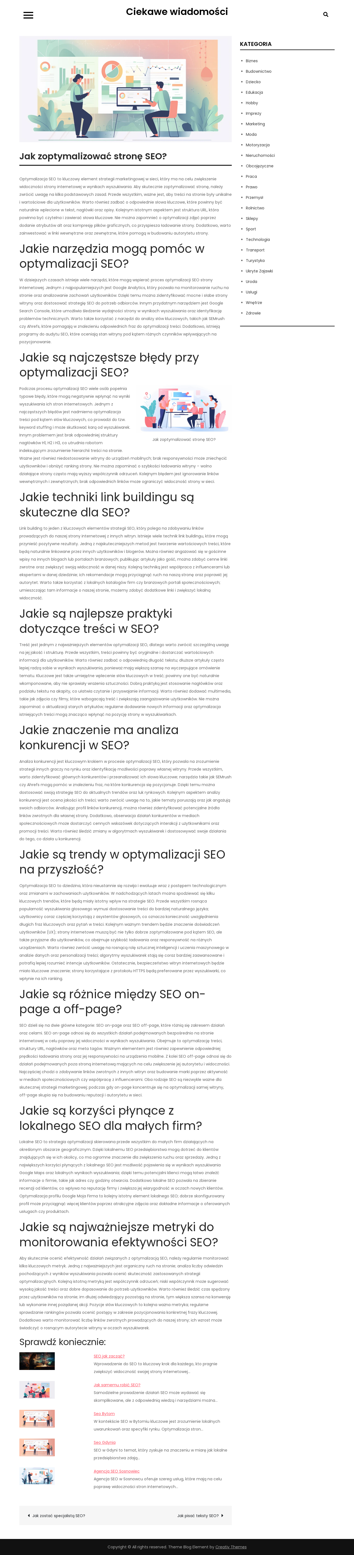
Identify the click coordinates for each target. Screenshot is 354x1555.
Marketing (255, 124)
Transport (255, 250)
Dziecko (253, 82)
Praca (251, 176)
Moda (251, 134)
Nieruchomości (260, 155)
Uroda (251, 281)
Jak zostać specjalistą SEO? (58, 1515)
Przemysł (254, 197)
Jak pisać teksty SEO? (198, 1515)
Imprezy (253, 113)
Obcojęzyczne (260, 166)
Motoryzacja (258, 145)
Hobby (252, 103)
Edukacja (254, 92)
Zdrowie (253, 313)
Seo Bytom (104, 1413)
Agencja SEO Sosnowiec (117, 1471)
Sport (251, 229)
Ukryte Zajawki (259, 271)
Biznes (252, 61)
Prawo (251, 187)
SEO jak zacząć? (109, 1356)
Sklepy (252, 218)
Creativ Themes (231, 1547)
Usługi (251, 292)
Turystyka (255, 260)
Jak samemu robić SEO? (117, 1385)
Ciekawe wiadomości (177, 11)
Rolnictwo (255, 208)
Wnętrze (254, 302)
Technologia (258, 239)
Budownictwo (259, 71)
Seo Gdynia (105, 1442)
